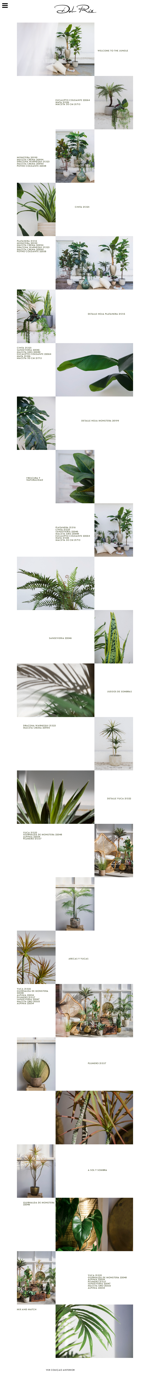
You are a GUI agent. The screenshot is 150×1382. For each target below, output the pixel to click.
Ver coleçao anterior (60, 1370)
